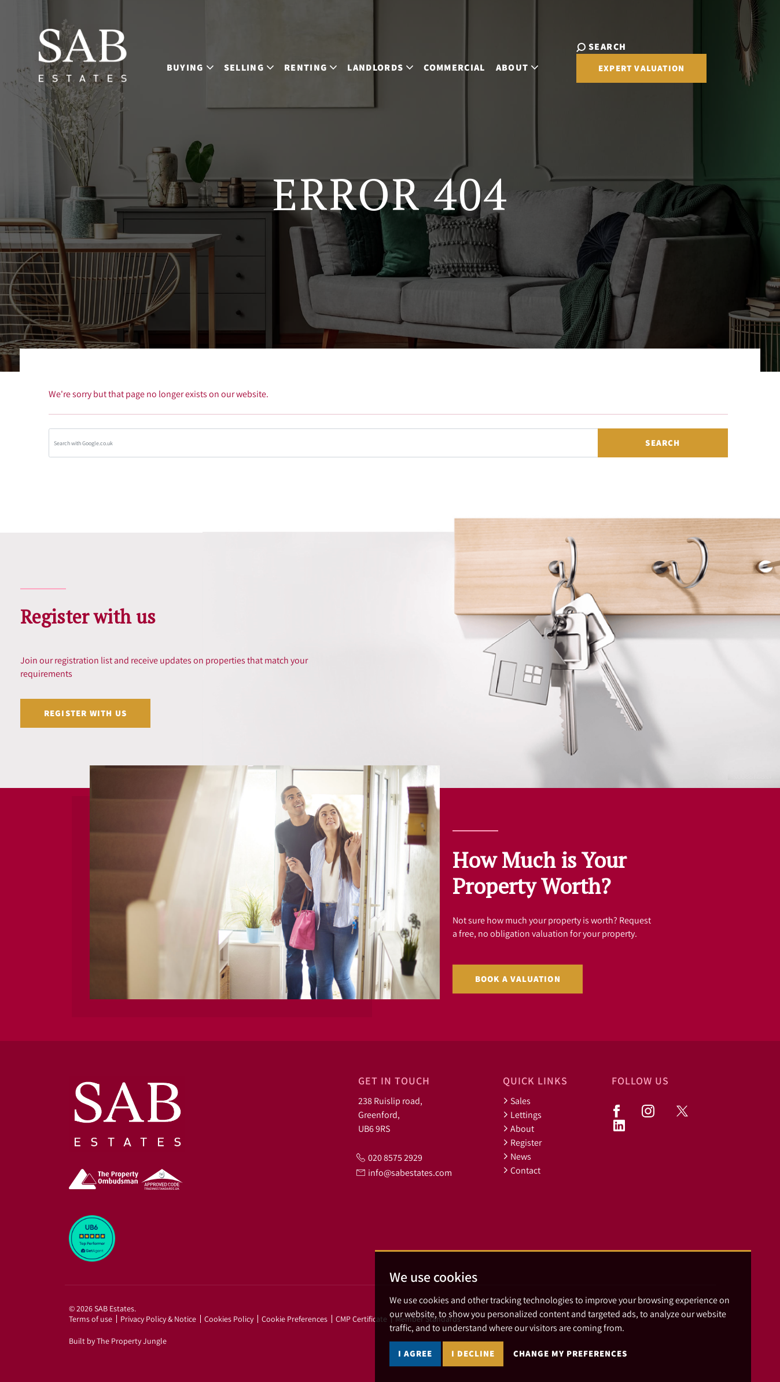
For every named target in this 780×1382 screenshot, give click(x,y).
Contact (521, 1170)
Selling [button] (234, 64)
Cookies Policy (228, 1319)
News (517, 1156)
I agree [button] (415, 1353)
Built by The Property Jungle (118, 1341)
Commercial (440, 64)
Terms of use (90, 1319)
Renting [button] (296, 64)
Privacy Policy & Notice (158, 1319)
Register (522, 1142)
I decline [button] (473, 1353)
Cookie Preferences (295, 1319)
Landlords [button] (366, 64)
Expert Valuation (616, 72)
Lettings (522, 1114)
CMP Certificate (361, 1319)
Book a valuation (518, 978)
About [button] (502, 64)
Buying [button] (175, 64)
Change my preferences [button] (570, 1353)
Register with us (85, 713)
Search (662, 442)
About (518, 1128)
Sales (517, 1100)
